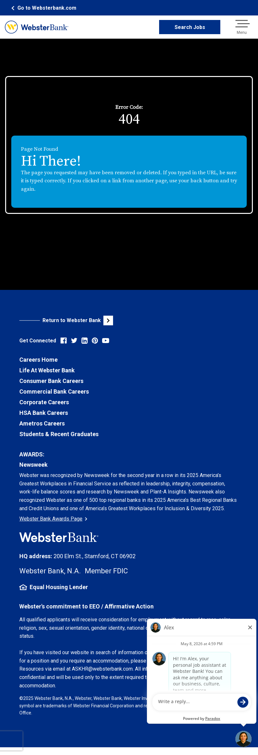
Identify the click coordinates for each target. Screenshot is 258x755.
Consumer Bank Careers (51, 381)
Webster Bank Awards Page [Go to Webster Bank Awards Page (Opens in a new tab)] (53, 519)
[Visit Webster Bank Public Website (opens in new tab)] (74, 320)
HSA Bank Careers (43, 412)
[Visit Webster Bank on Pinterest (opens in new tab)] (95, 341)
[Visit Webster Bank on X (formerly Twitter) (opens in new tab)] (74, 341)
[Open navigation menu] (241, 27)
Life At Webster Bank (47, 370)
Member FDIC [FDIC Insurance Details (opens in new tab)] (106, 571)
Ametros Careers (42, 423)
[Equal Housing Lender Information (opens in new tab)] (129, 587)
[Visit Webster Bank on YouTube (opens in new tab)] (105, 341)
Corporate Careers (44, 402)
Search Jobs (190, 27)
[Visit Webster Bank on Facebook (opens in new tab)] (64, 341)
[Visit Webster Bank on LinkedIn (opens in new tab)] (84, 341)
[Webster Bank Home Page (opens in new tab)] (43, 8)
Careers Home (38, 359)
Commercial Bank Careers (54, 391)
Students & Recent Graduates (59, 434)
